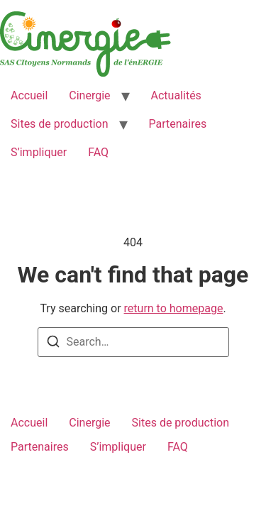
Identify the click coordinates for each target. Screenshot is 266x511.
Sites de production (60, 124)
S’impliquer (39, 152)
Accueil (29, 95)
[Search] (53, 344)
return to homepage (173, 308)
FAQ (98, 152)
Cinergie (89, 95)
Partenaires (178, 124)
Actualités (176, 95)
